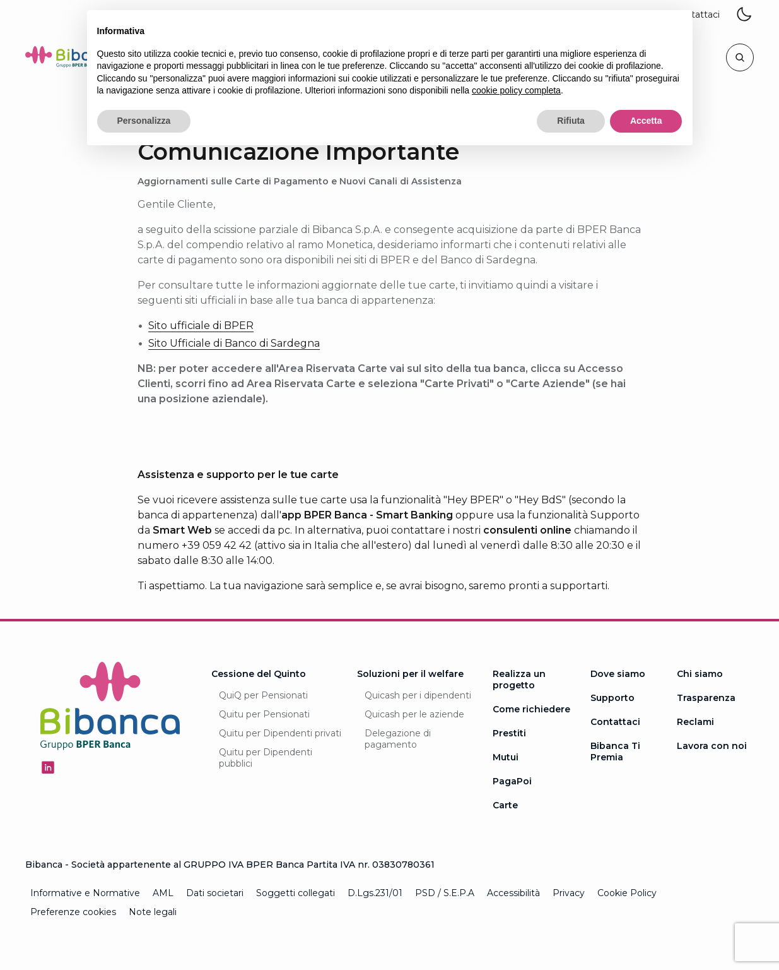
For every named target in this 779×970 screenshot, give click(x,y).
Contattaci (615, 722)
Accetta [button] (646, 121)
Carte (505, 805)
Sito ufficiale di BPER (201, 326)
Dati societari (214, 893)
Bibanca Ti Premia (615, 751)
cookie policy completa (516, 90)
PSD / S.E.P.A (444, 893)
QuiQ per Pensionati (263, 695)
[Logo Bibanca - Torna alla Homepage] (72, 59)
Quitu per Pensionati (264, 714)
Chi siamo (700, 674)
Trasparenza (706, 698)
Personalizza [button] (144, 121)
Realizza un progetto (519, 679)
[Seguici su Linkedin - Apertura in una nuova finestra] (48, 767)
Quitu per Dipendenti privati (280, 733)
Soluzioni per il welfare (410, 674)
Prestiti (509, 733)
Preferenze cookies (73, 912)
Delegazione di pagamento (398, 739)
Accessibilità (513, 893)
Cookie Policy (627, 893)
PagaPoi (512, 781)
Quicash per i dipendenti (418, 695)
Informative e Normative (85, 893)
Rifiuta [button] (571, 121)
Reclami (695, 722)
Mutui (505, 757)
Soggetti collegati (295, 893)
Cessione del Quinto (258, 674)
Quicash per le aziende (414, 714)
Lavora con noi (712, 745)
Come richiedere (531, 709)
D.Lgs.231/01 (375, 893)
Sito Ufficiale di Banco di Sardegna (234, 343)
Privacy (569, 893)
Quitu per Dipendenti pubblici (265, 757)
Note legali (153, 912)
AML (163, 893)
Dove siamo (617, 674)
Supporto (612, 698)
